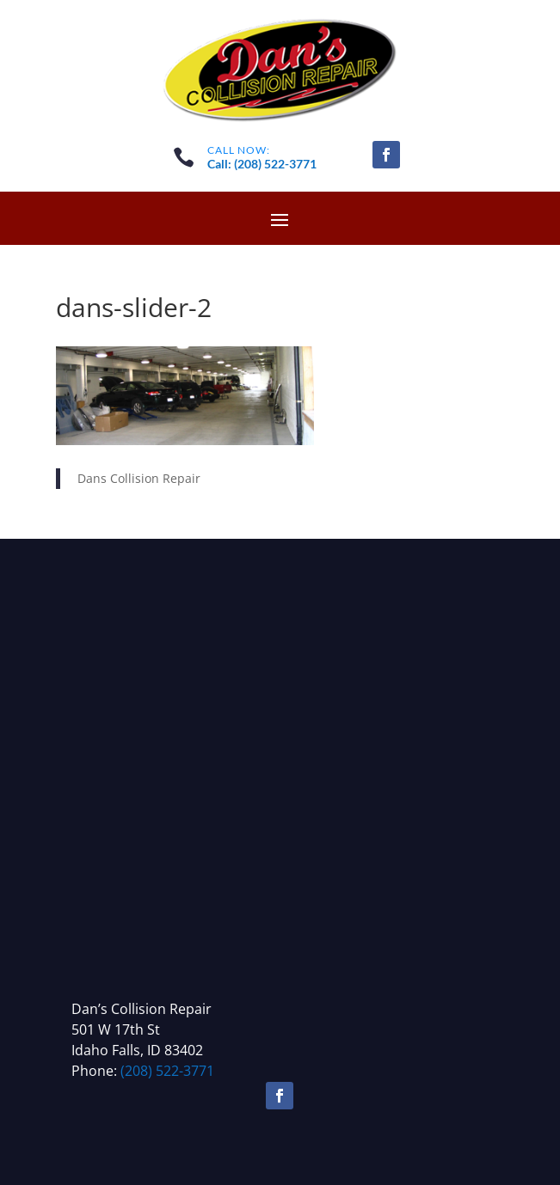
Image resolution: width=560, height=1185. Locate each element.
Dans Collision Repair (138, 478)
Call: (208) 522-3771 (262, 163)
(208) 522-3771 (167, 1070)
